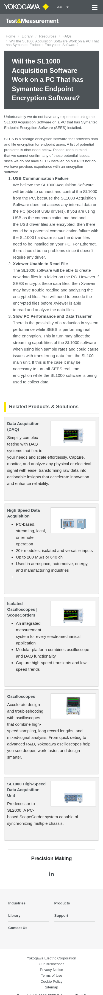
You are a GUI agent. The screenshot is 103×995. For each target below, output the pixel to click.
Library (27, 36)
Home (10, 36)
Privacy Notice (51, 970)
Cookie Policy (52, 981)
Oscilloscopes (21, 696)
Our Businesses (51, 964)
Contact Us (17, 928)
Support (61, 915)
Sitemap (51, 987)
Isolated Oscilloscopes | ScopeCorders (22, 609)
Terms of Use (51, 975)
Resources (47, 36)
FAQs (67, 36)
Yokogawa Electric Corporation (51, 958)
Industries (17, 903)
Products (62, 903)
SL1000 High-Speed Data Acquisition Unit (26, 790)
